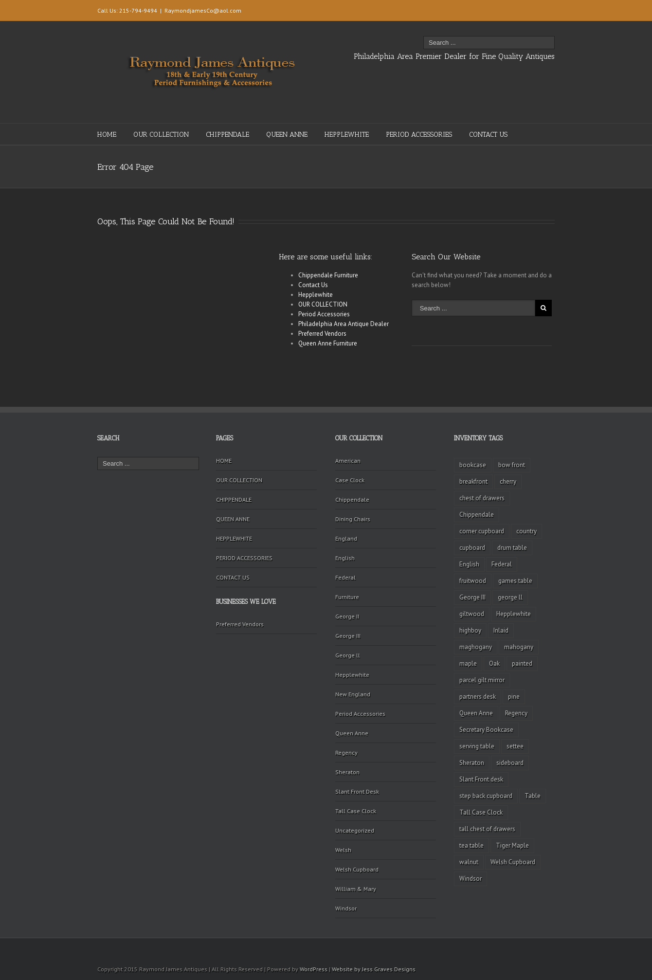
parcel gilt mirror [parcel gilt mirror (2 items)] (482, 680)
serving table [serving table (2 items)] (476, 746)
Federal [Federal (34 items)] (501, 564)
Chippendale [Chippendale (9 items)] (476, 514)
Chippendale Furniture (328, 275)
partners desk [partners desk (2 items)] (477, 696)
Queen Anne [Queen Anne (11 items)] (476, 713)
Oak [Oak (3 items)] (494, 663)
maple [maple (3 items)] (468, 663)
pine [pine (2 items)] (514, 696)
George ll (347, 655)
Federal (345, 577)
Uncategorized (354, 830)
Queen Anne (351, 733)
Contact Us (313, 285)
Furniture (347, 596)
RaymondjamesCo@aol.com (202, 10)
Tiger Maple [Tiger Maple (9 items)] (512, 845)
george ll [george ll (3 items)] (510, 597)
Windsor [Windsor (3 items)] (470, 878)
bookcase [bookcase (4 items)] (472, 465)
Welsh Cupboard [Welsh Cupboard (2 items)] (512, 862)
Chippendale (352, 499)
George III (348, 635)
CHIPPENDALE (227, 134)
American (348, 460)
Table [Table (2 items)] (533, 796)
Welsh (343, 849)
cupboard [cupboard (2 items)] (472, 548)
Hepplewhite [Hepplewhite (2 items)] (513, 614)
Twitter (526, 9)
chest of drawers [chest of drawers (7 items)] (482, 498)
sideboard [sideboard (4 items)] (510, 763)
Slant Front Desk (357, 791)
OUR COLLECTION (161, 134)
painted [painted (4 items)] (522, 663)
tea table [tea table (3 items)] (471, 845)
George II (347, 616)
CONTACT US (488, 134)
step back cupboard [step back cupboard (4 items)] (485, 796)
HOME (106, 134)
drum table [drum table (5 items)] (512, 548)
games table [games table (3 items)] (515, 581)
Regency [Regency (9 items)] (516, 713)
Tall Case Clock (355, 811)
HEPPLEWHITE (347, 134)
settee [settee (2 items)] (515, 746)
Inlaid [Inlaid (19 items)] (500, 630)
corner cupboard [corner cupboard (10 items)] (481, 531)
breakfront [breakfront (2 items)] (473, 481)
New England (352, 694)
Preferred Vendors (322, 333)
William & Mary (355, 888)
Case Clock (349, 480)
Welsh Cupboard (357, 869)
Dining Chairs (352, 519)
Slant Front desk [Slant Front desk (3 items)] (481, 779)
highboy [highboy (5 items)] (470, 630)
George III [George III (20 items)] (472, 597)
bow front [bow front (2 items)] (511, 465)
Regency (346, 752)
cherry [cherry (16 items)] (508, 481)
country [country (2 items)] (526, 531)
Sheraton (347, 772)
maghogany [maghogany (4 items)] (475, 647)
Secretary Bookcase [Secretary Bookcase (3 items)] (486, 730)
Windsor (346, 908)
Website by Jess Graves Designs (374, 969)
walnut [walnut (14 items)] (468, 862)
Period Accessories (324, 314)
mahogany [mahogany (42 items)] (518, 647)
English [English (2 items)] (469, 564)
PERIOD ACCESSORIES (419, 134)
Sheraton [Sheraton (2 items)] (471, 763)
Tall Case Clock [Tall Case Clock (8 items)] (481, 812)
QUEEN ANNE (287, 134)
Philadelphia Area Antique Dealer (343, 324)
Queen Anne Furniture (327, 343)
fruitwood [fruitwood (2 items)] (472, 581)
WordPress (313, 969)
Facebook (542, 9)
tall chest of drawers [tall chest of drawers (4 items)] (487, 829)
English (345, 558)
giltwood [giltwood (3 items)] (471, 614)
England (346, 538)
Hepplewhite (315, 294)
